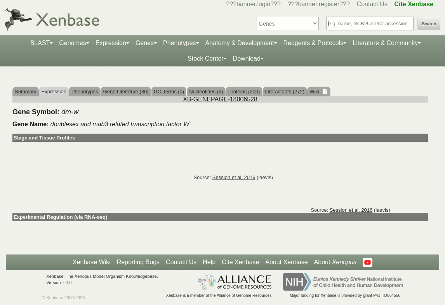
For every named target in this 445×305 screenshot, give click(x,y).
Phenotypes (179, 43)
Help (209, 262)
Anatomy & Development (239, 43)
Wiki (314, 91)
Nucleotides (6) (206, 91)
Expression (111, 43)
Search (429, 23)
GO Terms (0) (169, 91)
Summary (26, 91)
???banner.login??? (253, 4)
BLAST (40, 43)
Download (247, 58)
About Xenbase (286, 262)
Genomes (72, 43)
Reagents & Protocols (313, 43)
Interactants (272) (284, 91)
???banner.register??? (319, 4)
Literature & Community (385, 43)
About (335, 262)
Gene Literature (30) (126, 91)
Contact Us (372, 4)
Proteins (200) (244, 91)
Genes (145, 43)
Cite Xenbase (240, 262)
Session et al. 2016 (234, 177)
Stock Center (205, 58)
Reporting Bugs (138, 262)
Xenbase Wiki (92, 262)
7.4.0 (67, 282)
